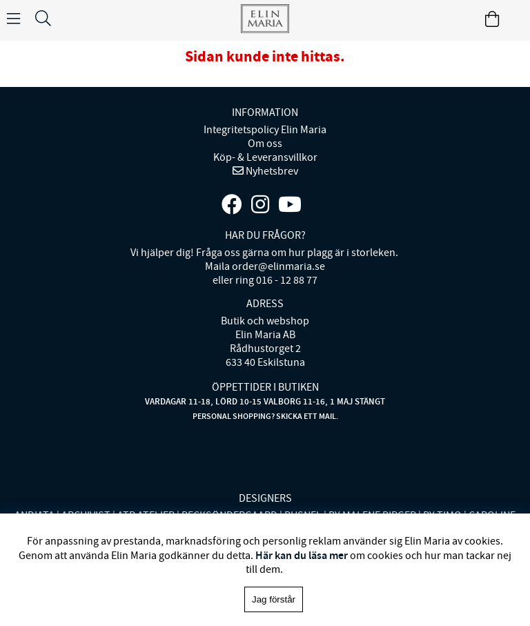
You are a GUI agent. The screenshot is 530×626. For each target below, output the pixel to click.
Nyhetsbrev (271, 171)
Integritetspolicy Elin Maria (265, 130)
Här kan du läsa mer (301, 555)
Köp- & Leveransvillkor (265, 157)
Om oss (265, 143)
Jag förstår (273, 599)
